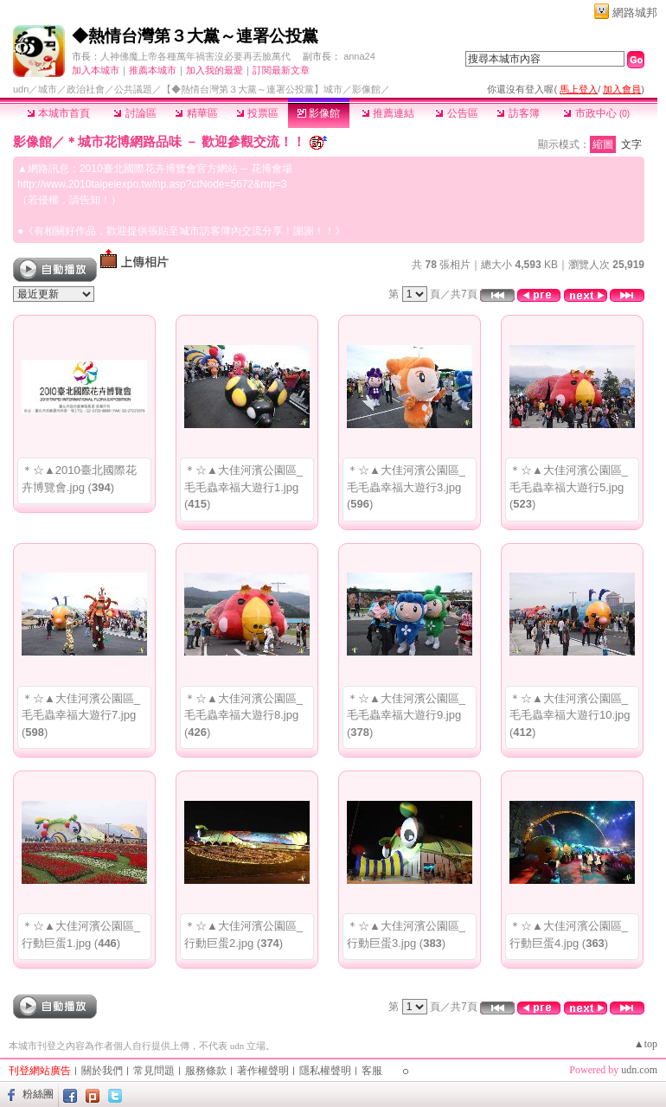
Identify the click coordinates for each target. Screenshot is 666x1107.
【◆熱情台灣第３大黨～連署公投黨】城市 (252, 89)
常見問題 (154, 1071)
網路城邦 (634, 12)
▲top (645, 1044)
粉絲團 (38, 1094)
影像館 (319, 113)
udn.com (639, 1070)
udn (21, 89)
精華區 (196, 113)
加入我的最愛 (214, 70)
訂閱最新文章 (281, 70)
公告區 (456, 113)
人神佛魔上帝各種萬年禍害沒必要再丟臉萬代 (195, 56)
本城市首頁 (58, 113)
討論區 (134, 113)
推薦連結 (388, 113)
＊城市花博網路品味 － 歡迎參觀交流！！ (185, 141)
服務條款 (206, 1071)
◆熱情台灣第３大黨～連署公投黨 (195, 36)
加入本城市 (95, 70)
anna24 (359, 56)
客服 (372, 1071)
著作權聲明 (263, 1071)
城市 (47, 89)
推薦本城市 (152, 70)
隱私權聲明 (325, 1071)
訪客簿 (517, 113)
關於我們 (102, 1071)
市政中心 (596, 113)
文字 (631, 144)
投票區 (257, 113)
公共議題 (133, 89)
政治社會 (86, 89)
